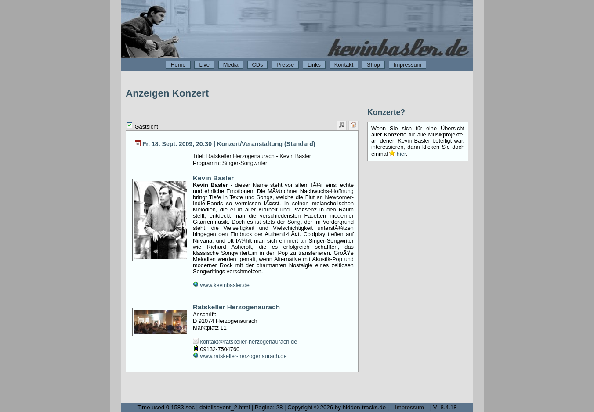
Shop (373, 64)
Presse (285, 64)
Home (177, 64)
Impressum (407, 64)
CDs (257, 64)
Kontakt (343, 64)
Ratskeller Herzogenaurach (236, 307)
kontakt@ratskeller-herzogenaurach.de (245, 341)
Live (204, 64)
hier (397, 153)
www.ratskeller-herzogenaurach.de (240, 356)
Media (231, 64)
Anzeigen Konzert (167, 93)
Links (314, 64)
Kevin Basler (213, 178)
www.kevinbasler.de (221, 285)
